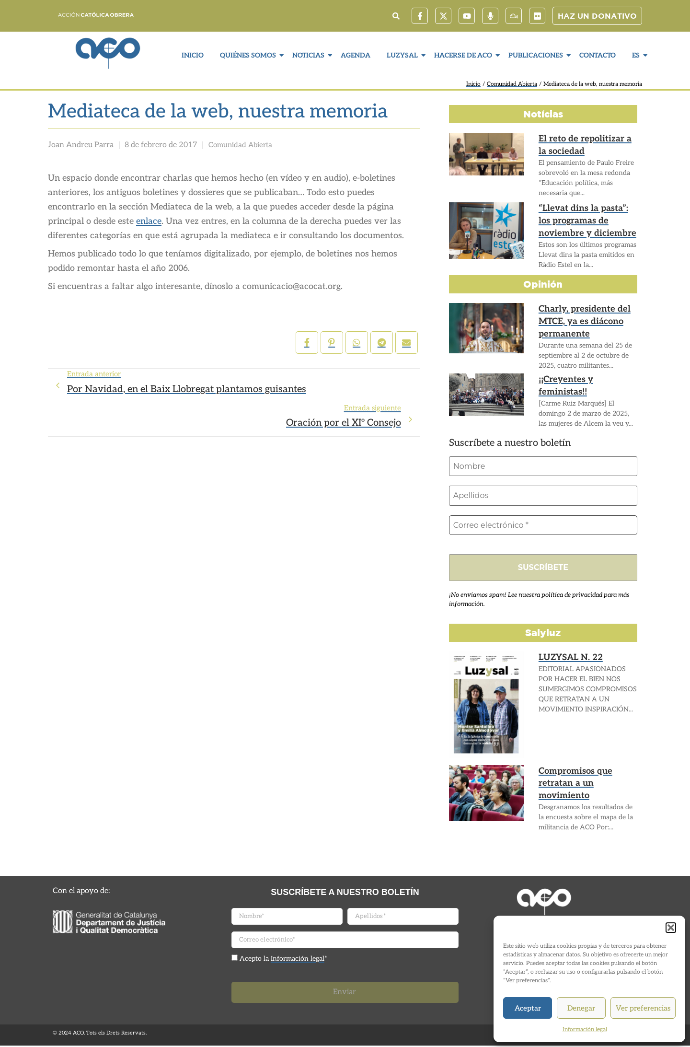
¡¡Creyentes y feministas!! (584, 379)
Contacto (597, 55)
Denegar (581, 1008)
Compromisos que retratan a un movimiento (587, 777)
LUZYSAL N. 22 (567, 658)
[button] (671, 927)
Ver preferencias (643, 1008)
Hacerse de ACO (464, 55)
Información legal (585, 1029)
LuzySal (403, 55)
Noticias (309, 55)
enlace (148, 221)
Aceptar (528, 1008)
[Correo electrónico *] (543, 526)
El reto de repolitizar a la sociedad (583, 144)
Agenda (355, 55)
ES (637, 55)
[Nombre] (543, 466)
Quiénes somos (249, 55)
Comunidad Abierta (512, 84)
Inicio (193, 55)
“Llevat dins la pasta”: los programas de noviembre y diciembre (587, 218)
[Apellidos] (543, 496)
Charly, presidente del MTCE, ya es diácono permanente (578, 319)
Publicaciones (536, 55)
